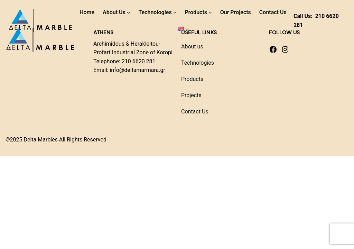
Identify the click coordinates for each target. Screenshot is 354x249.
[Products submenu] (210, 12)
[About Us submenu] (128, 12)
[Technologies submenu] (175, 12)
